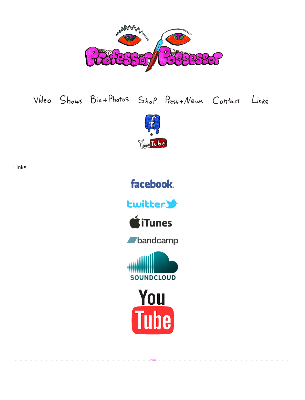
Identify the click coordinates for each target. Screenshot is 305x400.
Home (152, 360)
